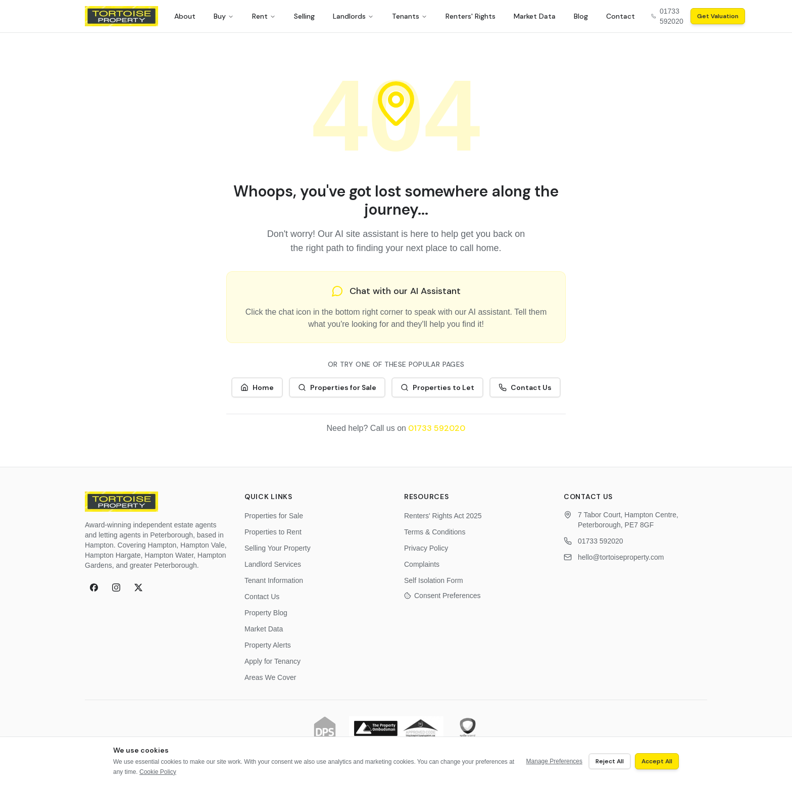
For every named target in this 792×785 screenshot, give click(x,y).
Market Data (535, 16)
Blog (581, 16)
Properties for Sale (337, 387)
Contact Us (525, 387)
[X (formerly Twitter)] (138, 587)
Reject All (610, 761)
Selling (304, 16)
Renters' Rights (470, 16)
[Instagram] (116, 587)
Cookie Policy (157, 771)
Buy (224, 16)
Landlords (353, 16)
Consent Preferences (442, 596)
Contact (620, 16)
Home (257, 387)
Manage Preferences (554, 761)
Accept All (656, 761)
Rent (264, 16)
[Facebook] (94, 587)
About (184, 16)
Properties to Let (437, 387)
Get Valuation (717, 16)
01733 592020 (436, 428)
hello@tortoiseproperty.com (621, 557)
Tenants (409, 16)
